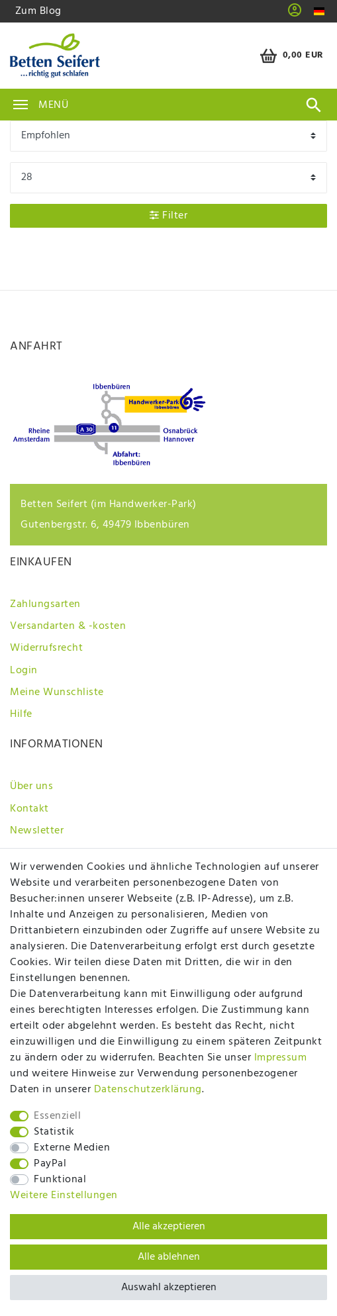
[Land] (319, 11)
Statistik (54, 1132)
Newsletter (37, 830)
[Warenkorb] (289, 56)
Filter (168, 215)
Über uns (31, 786)
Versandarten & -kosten (68, 626)
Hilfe (21, 714)
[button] (295, 14)
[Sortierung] (168, 136)
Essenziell (57, 1116)
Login (24, 670)
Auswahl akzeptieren (169, 1287)
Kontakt (29, 809)
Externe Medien (72, 1148)
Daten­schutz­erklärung (148, 1089)
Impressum (280, 1057)
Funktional (60, 1180)
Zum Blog (38, 11)
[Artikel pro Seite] (168, 177)
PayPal (50, 1164)
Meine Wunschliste (57, 692)
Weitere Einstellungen (64, 1195)
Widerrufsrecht (46, 648)
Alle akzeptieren (168, 1226)
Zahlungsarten (45, 604)
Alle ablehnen (169, 1257)
